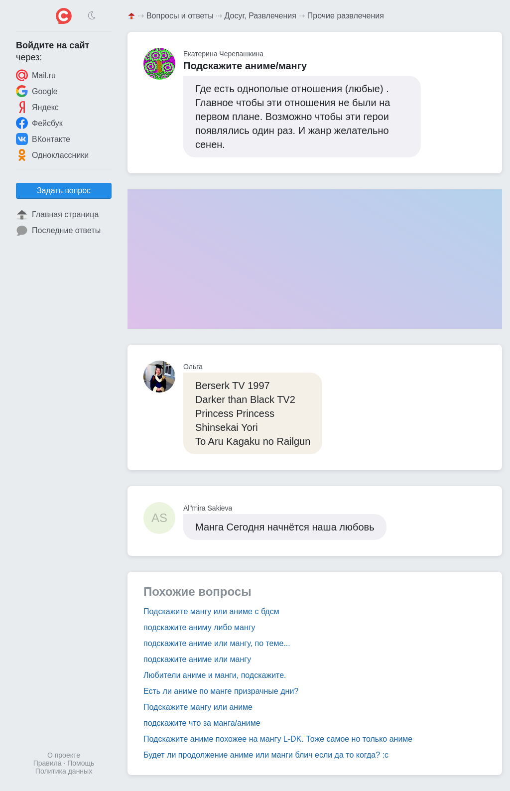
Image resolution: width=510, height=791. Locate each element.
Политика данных (63, 771)
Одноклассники (52, 155)
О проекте (63, 755)
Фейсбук (39, 123)
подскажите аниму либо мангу (199, 627)
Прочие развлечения (345, 15)
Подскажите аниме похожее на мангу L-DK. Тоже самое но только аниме (277, 739)
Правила (47, 763)
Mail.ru (36, 75)
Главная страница (57, 215)
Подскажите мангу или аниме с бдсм (211, 611)
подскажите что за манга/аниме (201, 723)
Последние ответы (58, 231)
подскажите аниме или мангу (197, 659)
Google (37, 91)
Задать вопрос (64, 190)
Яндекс (37, 107)
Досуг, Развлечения (260, 15)
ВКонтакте (43, 139)
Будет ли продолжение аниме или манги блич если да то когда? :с (265, 755)
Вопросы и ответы (180, 15)
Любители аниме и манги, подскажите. (214, 675)
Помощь (80, 763)
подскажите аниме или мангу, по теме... (216, 643)
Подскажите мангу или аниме (198, 707)
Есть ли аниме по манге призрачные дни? (220, 691)
